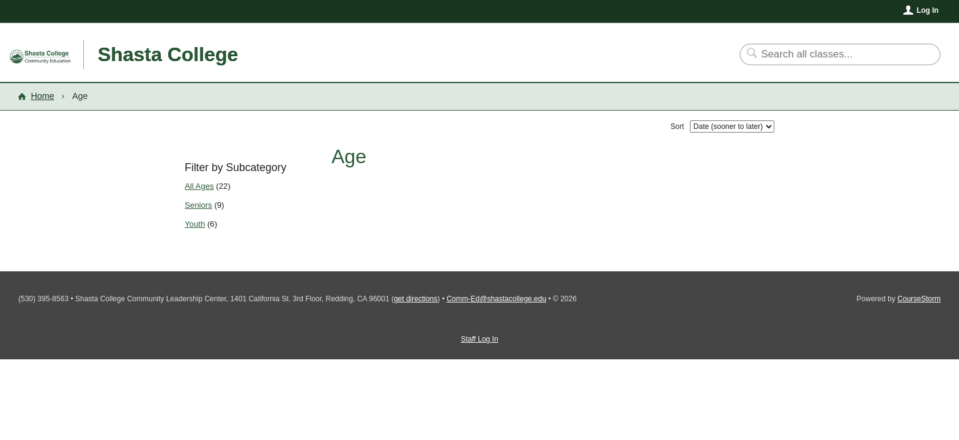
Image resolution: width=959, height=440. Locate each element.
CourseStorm (919, 299)
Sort (677, 126)
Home (42, 96)
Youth (195, 224)
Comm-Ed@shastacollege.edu (496, 299)
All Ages (199, 186)
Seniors (198, 205)
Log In (928, 10)
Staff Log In (479, 339)
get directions (415, 299)
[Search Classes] (833, 54)
